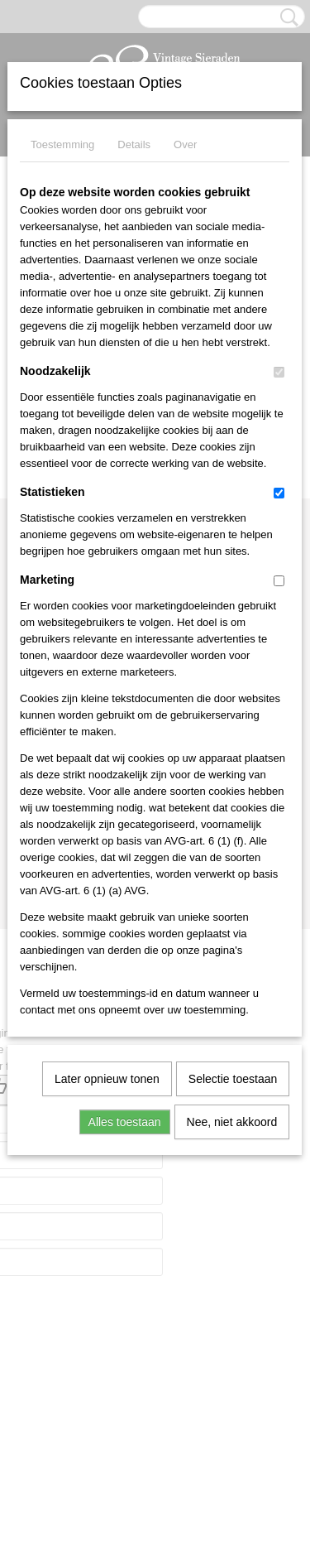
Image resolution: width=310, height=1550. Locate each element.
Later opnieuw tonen (107, 1078)
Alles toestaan (124, 1122)
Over (185, 144)
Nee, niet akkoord (232, 1122)
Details (133, 144)
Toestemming (62, 144)
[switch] (279, 372)
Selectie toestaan (232, 1078)
